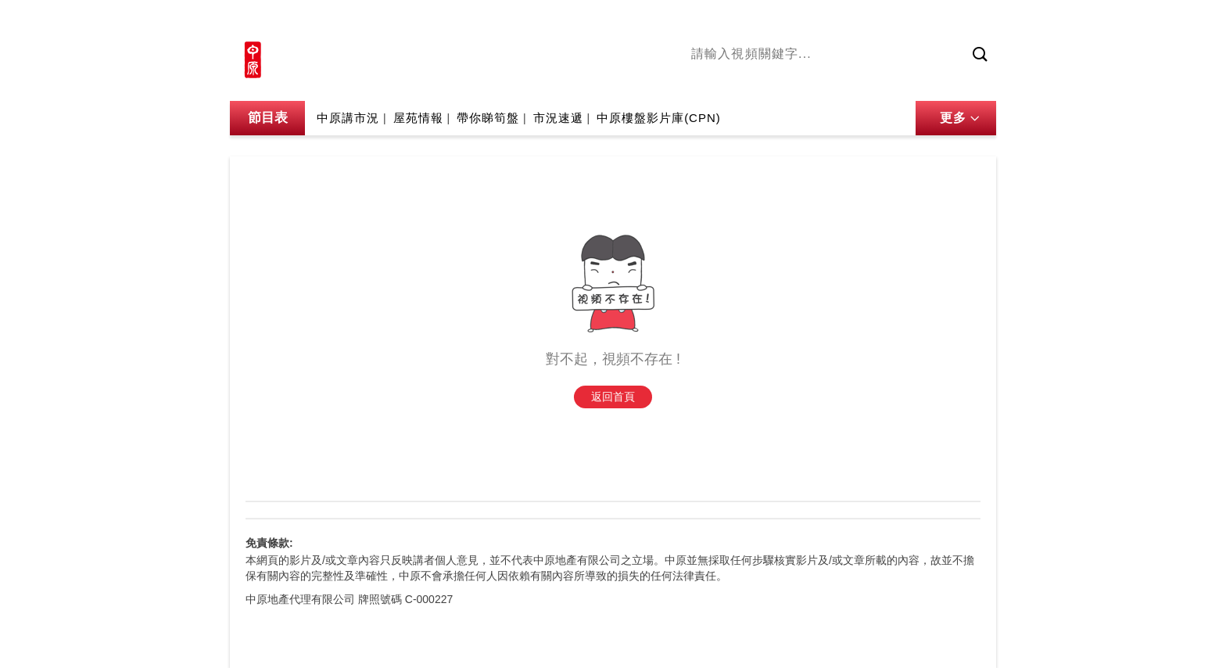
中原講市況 (867, 80)
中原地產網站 (839, 21)
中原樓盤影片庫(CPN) (659, 117)
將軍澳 (809, 80)
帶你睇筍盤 (488, 117)
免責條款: (269, 543)
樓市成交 (974, 21)
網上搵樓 (912, 21)
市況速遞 (558, 117)
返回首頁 (613, 396)
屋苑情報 (418, 117)
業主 (919, 80)
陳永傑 (762, 80)
